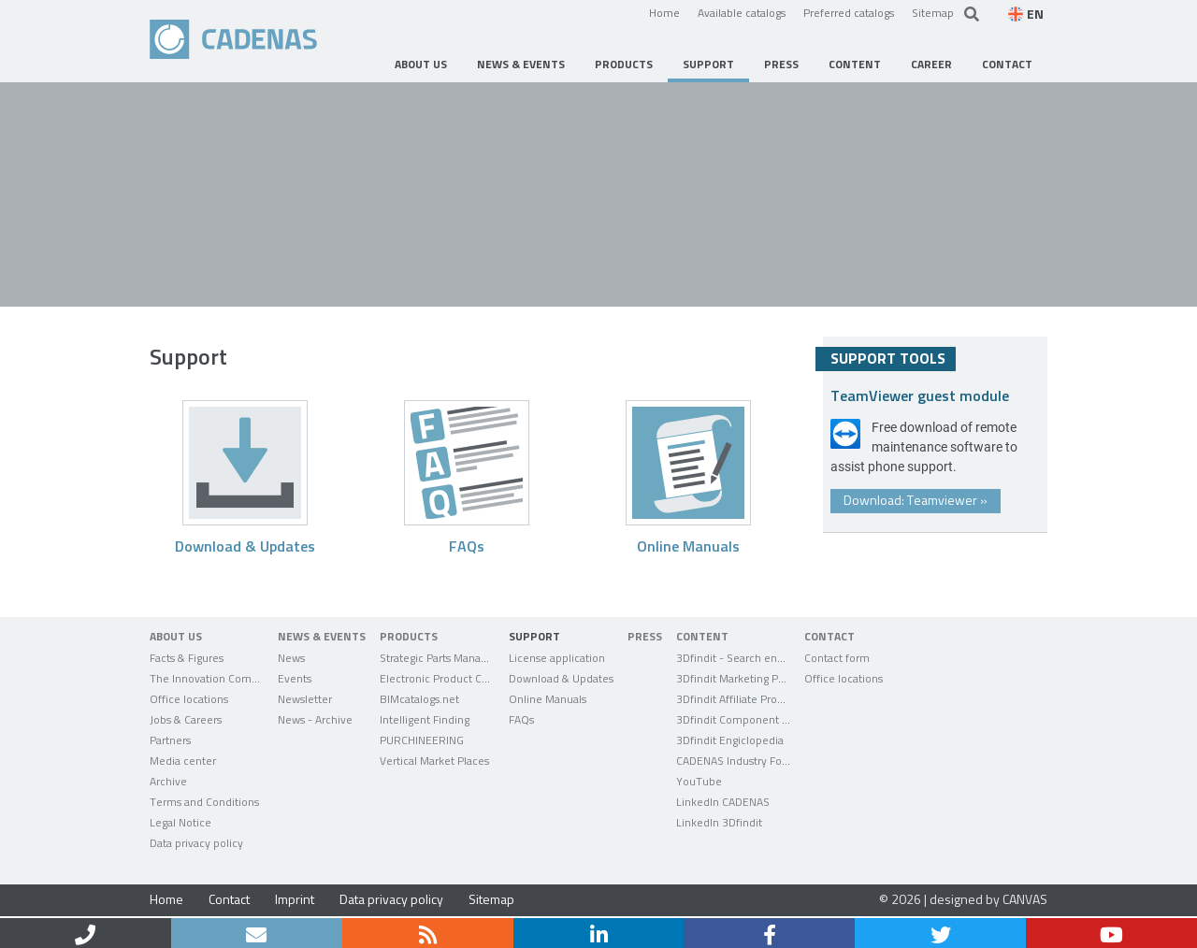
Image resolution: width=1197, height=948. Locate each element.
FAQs (466, 545)
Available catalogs (742, 12)
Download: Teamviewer (916, 500)
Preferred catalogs (848, 12)
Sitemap (933, 12)
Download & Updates (245, 545)
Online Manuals (688, 545)
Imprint (294, 899)
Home (664, 12)
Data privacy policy (391, 899)
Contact (229, 899)
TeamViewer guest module (919, 395)
